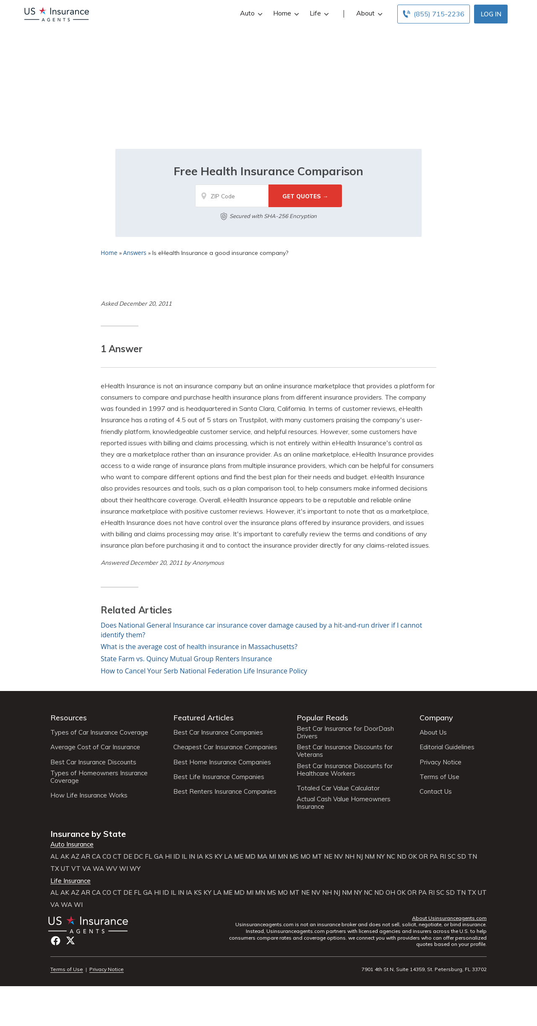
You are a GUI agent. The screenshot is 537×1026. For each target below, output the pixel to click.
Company (436, 717)
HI (168, 856)
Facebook (55, 940)
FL (148, 856)
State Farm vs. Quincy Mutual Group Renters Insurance (186, 658)
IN (192, 856)
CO (106, 856)
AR (85, 856)
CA (96, 856)
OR (423, 856)
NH (350, 856)
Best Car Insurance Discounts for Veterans (345, 750)
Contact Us (436, 791)
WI (123, 869)
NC (390, 856)
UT (65, 869)
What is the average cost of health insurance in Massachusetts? (199, 646)
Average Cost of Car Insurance (95, 747)
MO (305, 856)
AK (64, 856)
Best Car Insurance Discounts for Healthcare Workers (345, 769)
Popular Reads (322, 717)
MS (294, 856)
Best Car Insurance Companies (218, 732)
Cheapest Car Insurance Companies (225, 747)
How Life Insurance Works (89, 795)
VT (76, 869)
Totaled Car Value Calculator (338, 788)
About (368, 13)
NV (338, 856)
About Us (433, 732)
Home (285, 13)
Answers (134, 253)
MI (272, 856)
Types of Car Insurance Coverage (99, 732)
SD (461, 856)
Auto (250, 13)
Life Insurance (70, 881)
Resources (68, 717)
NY (380, 856)
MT (317, 856)
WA (98, 869)
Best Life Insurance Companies (218, 777)
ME (238, 856)
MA (262, 856)
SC (452, 856)
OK (412, 856)
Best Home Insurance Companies (222, 762)
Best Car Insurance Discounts (93, 762)
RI (443, 856)
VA (86, 869)
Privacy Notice (440, 762)
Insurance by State (88, 834)
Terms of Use (439, 777)
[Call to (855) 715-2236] (433, 14)
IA (200, 856)
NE (328, 856)
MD (250, 856)
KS (209, 856)
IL (184, 856)
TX (54, 869)
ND (402, 856)
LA (228, 856)
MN (283, 856)
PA (434, 856)
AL (54, 856)
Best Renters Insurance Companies (224, 791)
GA (158, 856)
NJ (359, 856)
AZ (75, 856)
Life (318, 13)
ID (176, 856)
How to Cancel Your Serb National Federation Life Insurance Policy (204, 670)
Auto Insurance (72, 844)
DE (127, 856)
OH (390, 892)
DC (138, 856)
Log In (491, 14)
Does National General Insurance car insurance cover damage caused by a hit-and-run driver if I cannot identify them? (261, 630)
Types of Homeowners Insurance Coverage (99, 776)
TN (472, 856)
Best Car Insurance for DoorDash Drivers (345, 732)
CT (117, 856)
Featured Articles (203, 717)
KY (218, 856)
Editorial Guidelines (447, 747)
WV (111, 869)
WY (135, 869)
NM (370, 856)
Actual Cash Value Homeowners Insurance (344, 802)
